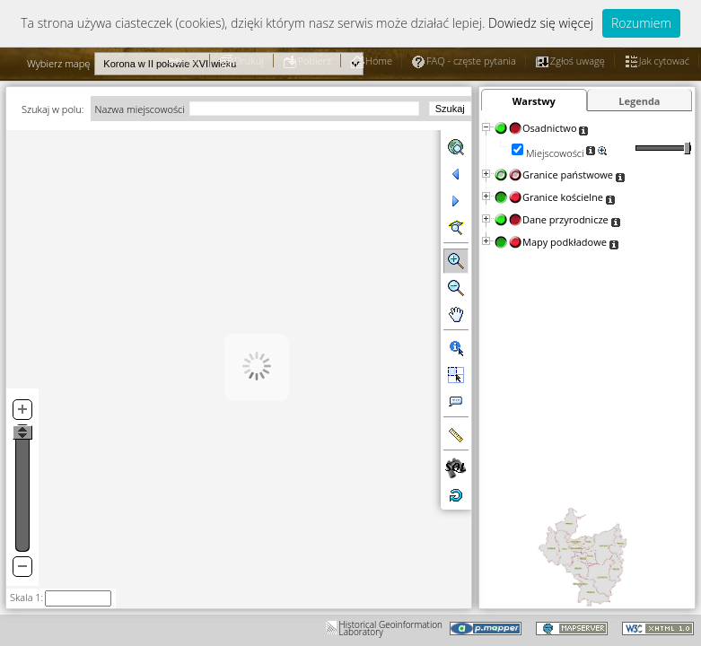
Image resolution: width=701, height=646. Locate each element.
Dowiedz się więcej (540, 22)
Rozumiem (641, 22)
